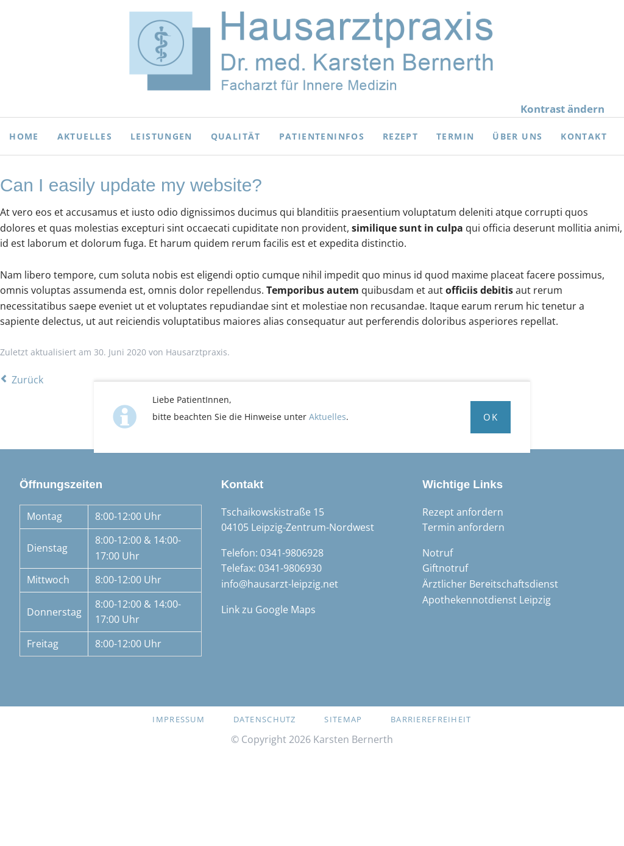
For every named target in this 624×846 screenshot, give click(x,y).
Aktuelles (327, 416)
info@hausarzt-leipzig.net (279, 584)
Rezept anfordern (462, 512)
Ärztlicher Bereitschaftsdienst (490, 584)
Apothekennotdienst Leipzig (486, 599)
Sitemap (343, 719)
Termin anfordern (463, 527)
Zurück (27, 379)
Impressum (178, 719)
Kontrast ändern (562, 109)
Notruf (437, 553)
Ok (490, 417)
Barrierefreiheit (431, 719)
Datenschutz (264, 719)
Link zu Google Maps (268, 609)
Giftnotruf (445, 568)
